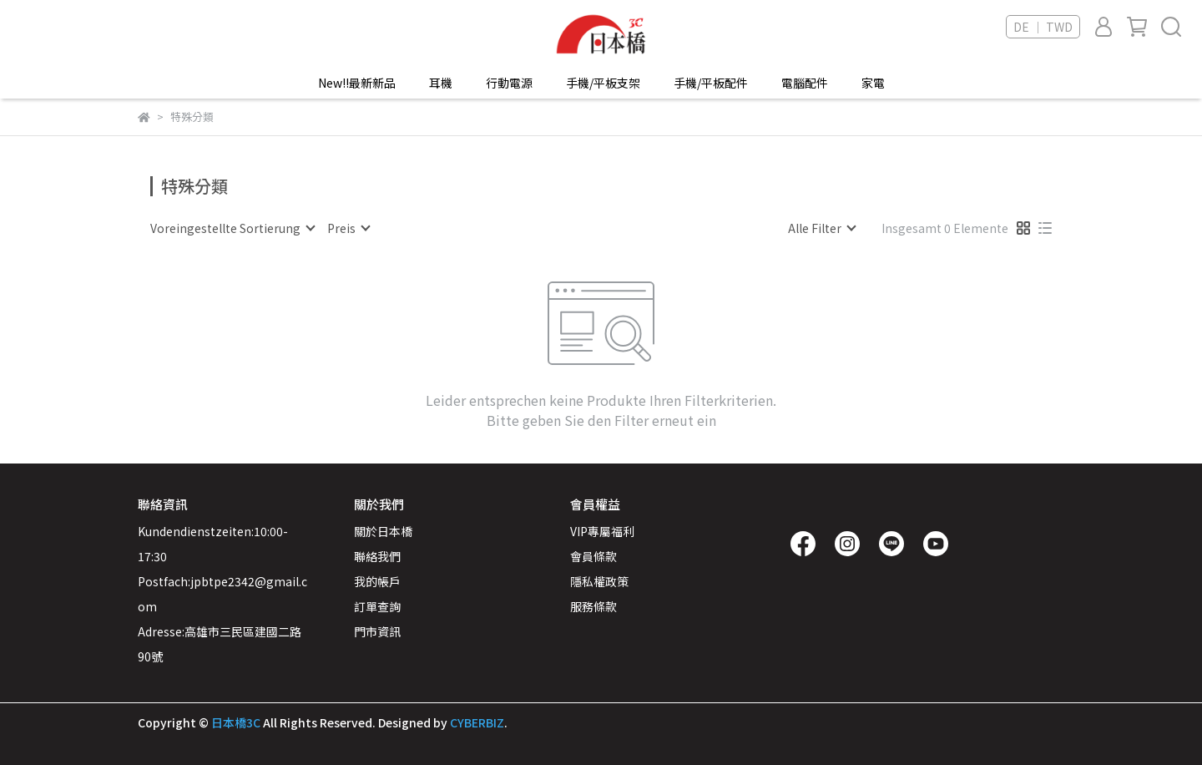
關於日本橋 (383, 531)
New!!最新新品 (357, 82)
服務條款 (593, 606)
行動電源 (509, 82)
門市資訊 (377, 631)
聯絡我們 (377, 556)
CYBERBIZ (477, 722)
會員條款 (593, 556)
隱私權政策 (599, 581)
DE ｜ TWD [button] (1043, 26)
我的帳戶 (377, 581)
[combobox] (232, 228)
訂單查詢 (377, 606)
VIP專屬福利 (602, 531)
